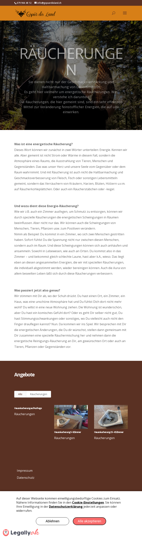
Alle (20, 394)
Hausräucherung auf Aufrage (27, 408)
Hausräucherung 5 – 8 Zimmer (67, 432)
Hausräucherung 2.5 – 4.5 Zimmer (108, 432)
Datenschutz (25, 478)
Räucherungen (38, 394)
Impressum (25, 471)
